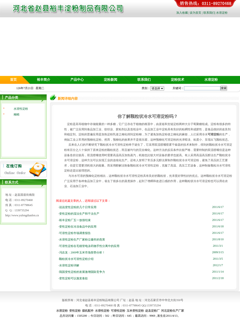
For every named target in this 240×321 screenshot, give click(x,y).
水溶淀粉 (222, 12)
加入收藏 (182, 12)
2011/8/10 (217, 239)
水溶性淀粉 (21, 108)
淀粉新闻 (110, 79)
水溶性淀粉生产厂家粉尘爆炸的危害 (82, 239)
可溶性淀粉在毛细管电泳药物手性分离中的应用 (89, 246)
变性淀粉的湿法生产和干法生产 (79, 213)
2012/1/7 (218, 265)
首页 (13, 79)
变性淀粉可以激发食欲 (73, 278)
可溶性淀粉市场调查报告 (75, 233)
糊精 (16, 114)
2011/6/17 (217, 207)
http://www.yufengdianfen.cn (22, 215)
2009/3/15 (218, 252)
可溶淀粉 (213, 134)
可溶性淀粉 (118, 310)
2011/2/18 (217, 278)
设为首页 (195, 12)
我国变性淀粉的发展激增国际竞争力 (82, 272)
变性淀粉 (75, 310)
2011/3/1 (218, 245)
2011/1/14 (217, 271)
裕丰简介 (43, 79)
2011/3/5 (218, 258)
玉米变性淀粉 (135, 310)
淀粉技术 (177, 79)
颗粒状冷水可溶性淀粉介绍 (76, 259)
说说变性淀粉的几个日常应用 (77, 207)
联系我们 (209, 12)
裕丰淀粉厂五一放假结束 (75, 220)
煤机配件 (88, 310)
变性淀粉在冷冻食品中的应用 (77, 226)
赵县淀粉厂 (152, 310)
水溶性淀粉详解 (69, 265)
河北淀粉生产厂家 (172, 310)
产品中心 (77, 79)
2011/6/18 (217, 226)
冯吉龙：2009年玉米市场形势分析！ (82, 252)
